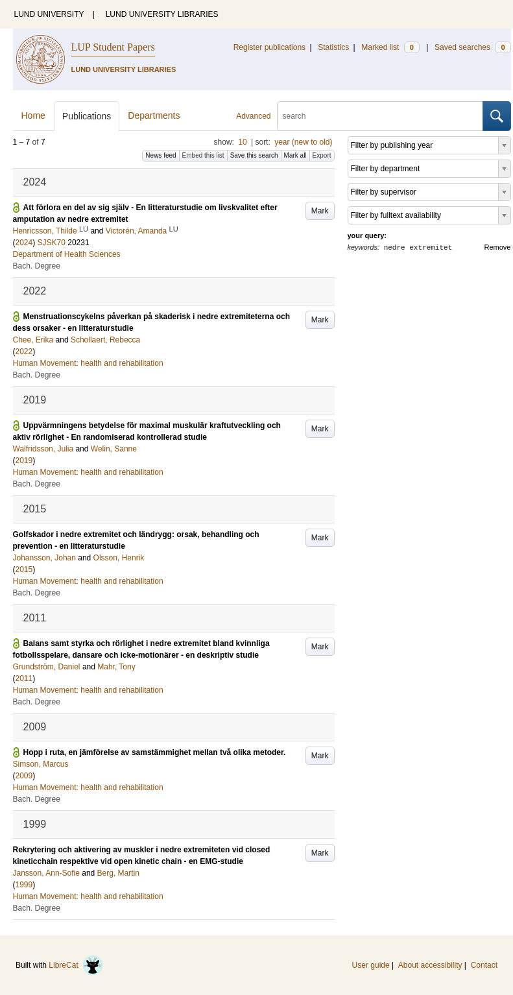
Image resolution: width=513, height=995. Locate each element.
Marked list (390, 47)
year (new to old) (303, 142)
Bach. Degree (36, 265)
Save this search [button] (254, 155)
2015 (24, 569)
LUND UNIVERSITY (49, 14)
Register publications (269, 47)
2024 (24, 242)
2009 (24, 775)
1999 (24, 884)
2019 (24, 460)
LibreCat (76, 965)
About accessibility (430, 965)
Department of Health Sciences (67, 254)
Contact (484, 965)
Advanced (253, 116)
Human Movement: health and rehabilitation (88, 363)
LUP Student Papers (113, 47)
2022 (24, 351)
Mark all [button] (295, 155)
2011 (24, 678)
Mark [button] (320, 210)
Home (33, 115)
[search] (380, 116)
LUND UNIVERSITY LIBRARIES (162, 14)
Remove (497, 247)
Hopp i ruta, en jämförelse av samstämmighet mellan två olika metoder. (154, 752)
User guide (371, 965)
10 (242, 142)
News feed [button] (160, 155)
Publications (87, 116)
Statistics (333, 47)
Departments (154, 115)
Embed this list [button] (203, 155)
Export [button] (322, 155)
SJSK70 (52, 242)
